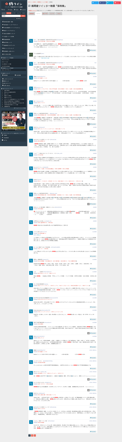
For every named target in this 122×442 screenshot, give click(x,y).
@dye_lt (39, 234)
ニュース (19, 13)
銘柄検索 (4, 13)
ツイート (9, 13)
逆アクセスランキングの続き (20, 108)
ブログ (23, 13)
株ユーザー (45, 13)
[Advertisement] (62, 27)
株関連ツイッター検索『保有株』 (49, 6)
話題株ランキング (32, 10)
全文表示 (93, 50)
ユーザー (14, 13)
